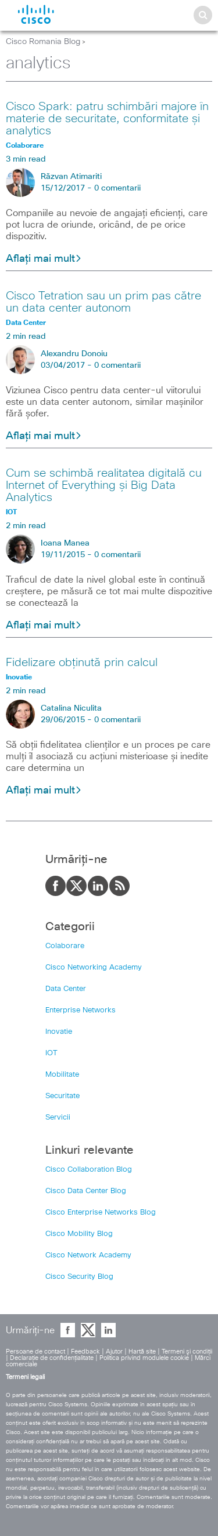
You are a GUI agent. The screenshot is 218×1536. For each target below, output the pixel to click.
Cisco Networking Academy (93, 967)
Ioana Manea (65, 543)
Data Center (65, 989)
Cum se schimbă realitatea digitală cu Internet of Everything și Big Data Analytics (104, 485)
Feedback (85, 1351)
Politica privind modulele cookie (144, 1358)
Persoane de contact (35, 1351)
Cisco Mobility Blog (79, 1234)
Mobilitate (62, 1074)
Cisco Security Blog (79, 1277)
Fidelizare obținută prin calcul (82, 662)
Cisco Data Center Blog (85, 1191)
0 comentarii (117, 188)
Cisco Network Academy (88, 1255)
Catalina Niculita (71, 708)
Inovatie (58, 1032)
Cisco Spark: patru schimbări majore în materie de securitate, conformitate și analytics (107, 119)
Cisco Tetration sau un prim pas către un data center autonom (103, 302)
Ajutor (114, 1351)
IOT (51, 1053)
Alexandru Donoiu (74, 354)
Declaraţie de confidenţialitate (52, 1358)
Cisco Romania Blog (43, 42)
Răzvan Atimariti (71, 177)
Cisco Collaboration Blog (88, 1169)
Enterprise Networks (80, 1010)
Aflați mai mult (44, 259)
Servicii (57, 1117)
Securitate (62, 1096)
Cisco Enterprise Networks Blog (100, 1212)
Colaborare (64, 946)
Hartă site (142, 1351)
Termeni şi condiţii (187, 1351)
